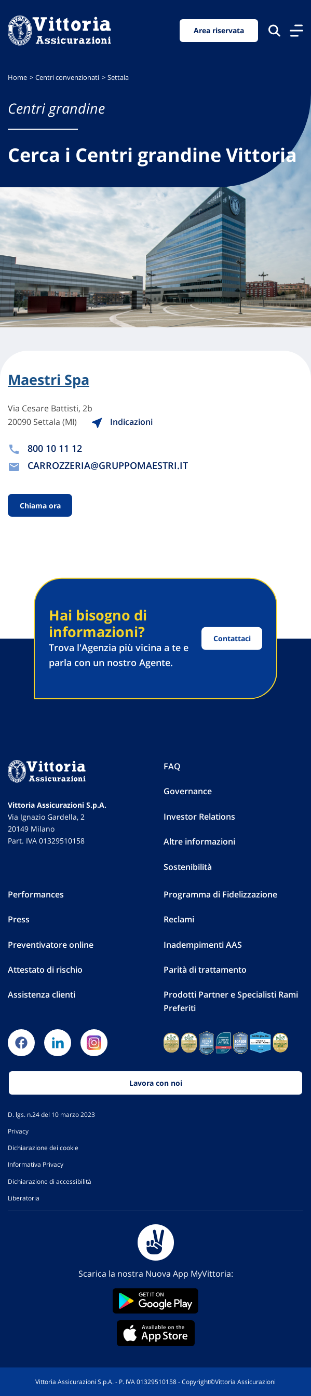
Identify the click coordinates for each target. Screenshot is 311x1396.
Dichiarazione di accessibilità (49, 1181)
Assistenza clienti (41, 994)
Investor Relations (199, 816)
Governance (188, 791)
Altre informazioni (199, 841)
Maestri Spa (48, 379)
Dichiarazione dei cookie (43, 1147)
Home (17, 77)
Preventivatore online (50, 944)
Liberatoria (23, 1198)
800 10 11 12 (55, 448)
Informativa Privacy (35, 1164)
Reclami (179, 919)
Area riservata (219, 30)
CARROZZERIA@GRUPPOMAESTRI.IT (108, 465)
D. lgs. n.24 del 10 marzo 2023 (51, 1114)
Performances (36, 894)
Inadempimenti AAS (203, 944)
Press (19, 919)
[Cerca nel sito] (274, 30)
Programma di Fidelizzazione (220, 894)
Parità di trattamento (205, 969)
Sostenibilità (188, 867)
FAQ (172, 766)
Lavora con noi (155, 1083)
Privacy (18, 1131)
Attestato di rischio (45, 969)
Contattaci (232, 638)
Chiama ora (40, 505)
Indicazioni (131, 421)
